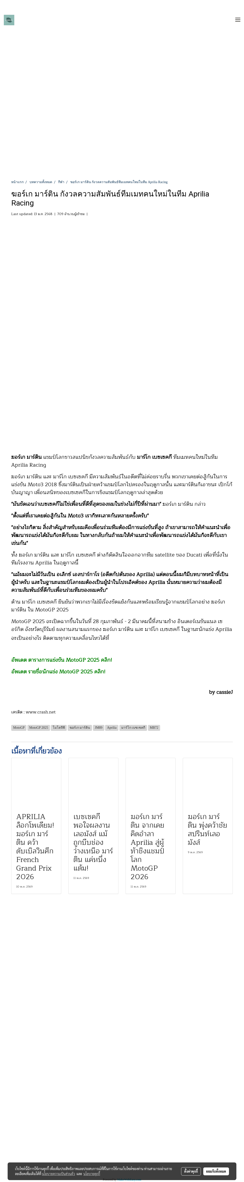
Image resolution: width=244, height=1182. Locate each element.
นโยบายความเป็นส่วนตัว (58, 1174)
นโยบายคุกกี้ (91, 1174)
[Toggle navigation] (238, 20)
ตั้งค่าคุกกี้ (191, 1171)
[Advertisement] (122, 143)
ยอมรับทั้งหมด (216, 1171)
